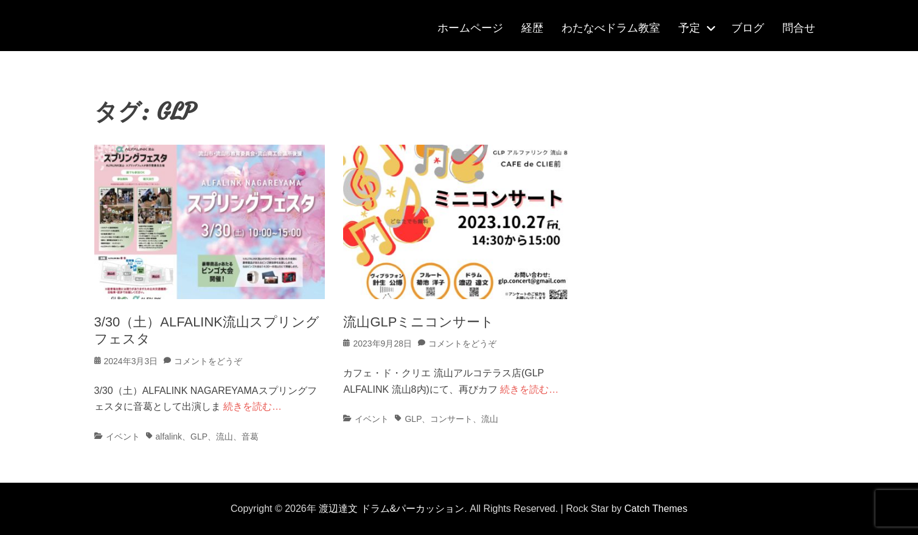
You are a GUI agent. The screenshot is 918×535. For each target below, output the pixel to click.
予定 (689, 28)
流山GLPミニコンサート (418, 322)
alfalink (169, 436)
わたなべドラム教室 (611, 28)
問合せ (798, 28)
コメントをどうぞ (208, 361)
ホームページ (470, 28)
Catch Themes (655, 508)
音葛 (250, 436)
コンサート (451, 419)
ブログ (747, 28)
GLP (198, 436)
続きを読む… (252, 406)
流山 (224, 436)
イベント (123, 436)
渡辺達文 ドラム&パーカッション (391, 508)
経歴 (532, 28)
